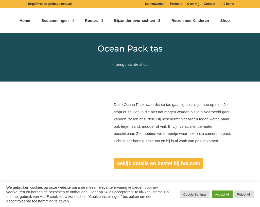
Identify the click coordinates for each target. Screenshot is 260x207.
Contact (209, 4)
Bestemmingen (55, 21)
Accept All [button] (222, 194)
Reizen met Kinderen (190, 21)
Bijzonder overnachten (134, 21)
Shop (225, 21)
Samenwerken (155, 4)
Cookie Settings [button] (194, 194)
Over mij (193, 4)
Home (25, 21)
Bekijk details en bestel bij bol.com (158, 163)
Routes (91, 21)
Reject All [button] (244, 194)
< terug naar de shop (130, 64)
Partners (176, 4)
